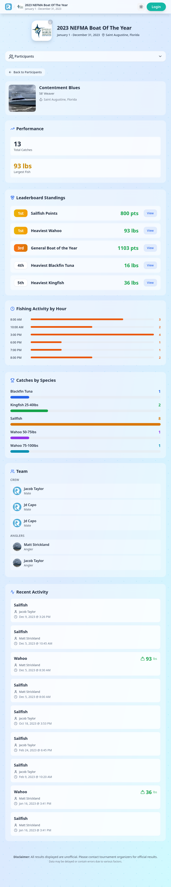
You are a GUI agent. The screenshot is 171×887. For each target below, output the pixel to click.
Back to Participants (25, 72)
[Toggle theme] (141, 7)
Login (156, 6)
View (150, 213)
